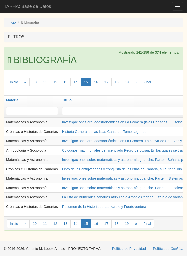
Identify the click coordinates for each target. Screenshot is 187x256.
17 (106, 82)
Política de (168, 249)
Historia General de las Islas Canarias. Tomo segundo (104, 132)
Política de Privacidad (129, 249)
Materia (12, 100)
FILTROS (16, 37)
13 (65, 82)
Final (147, 82)
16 (96, 82)
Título (67, 100)
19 (127, 82)
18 (117, 82)
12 (55, 82)
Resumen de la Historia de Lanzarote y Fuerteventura (104, 207)
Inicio (12, 22)
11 (45, 82)
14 (76, 82)
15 (86, 82)
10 (35, 82)
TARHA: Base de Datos (27, 6)
